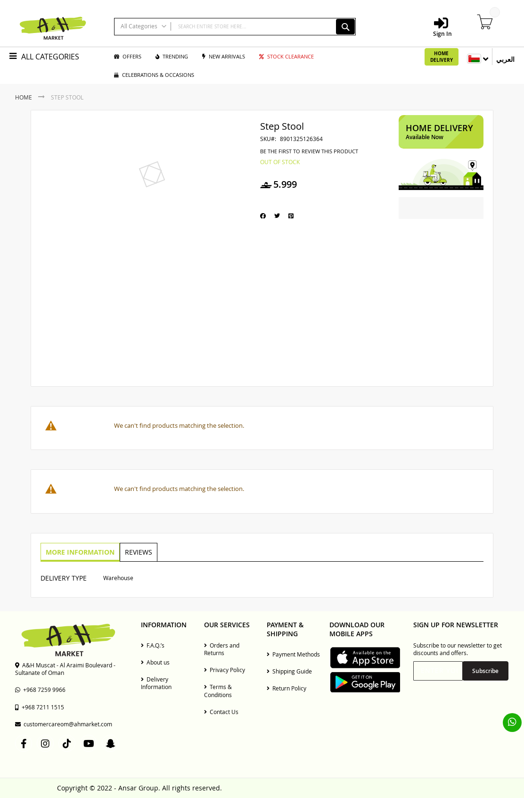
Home (23, 97)
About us (155, 662)
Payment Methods (293, 654)
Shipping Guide (289, 671)
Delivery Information (156, 682)
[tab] (80, 552)
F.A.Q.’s (152, 645)
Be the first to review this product (309, 151)
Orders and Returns (221, 649)
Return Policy (286, 688)
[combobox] (235, 26)
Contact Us (221, 711)
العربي (505, 59)
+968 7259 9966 (40, 689)
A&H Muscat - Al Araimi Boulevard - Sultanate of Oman (65, 668)
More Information (79, 551)
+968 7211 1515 (39, 707)
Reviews (137, 551)
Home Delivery (441, 56)
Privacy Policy (224, 669)
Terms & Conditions (218, 690)
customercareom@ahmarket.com (63, 724)
